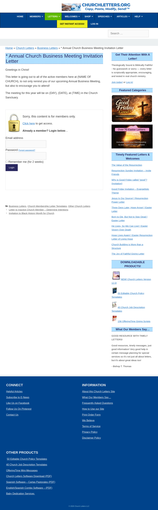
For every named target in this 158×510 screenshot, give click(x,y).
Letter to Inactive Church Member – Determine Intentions (38, 209)
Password (20, 150)
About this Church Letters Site (98, 391)
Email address (14, 138)
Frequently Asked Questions (97, 403)
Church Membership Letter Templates (47, 206)
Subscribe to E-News (17, 397)
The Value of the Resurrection (127, 165)
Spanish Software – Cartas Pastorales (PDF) (30, 482)
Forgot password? (27, 150)
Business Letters (47, 48)
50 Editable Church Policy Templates (27, 459)
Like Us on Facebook (17, 403)
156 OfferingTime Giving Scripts (134, 321)
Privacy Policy (90, 432)
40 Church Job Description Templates (26, 464)
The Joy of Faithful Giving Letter (128, 253)
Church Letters (25, 48)
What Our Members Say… (96, 397)
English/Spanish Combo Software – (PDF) (29, 488)
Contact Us (12, 414)
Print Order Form (91, 414)
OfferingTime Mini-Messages (22, 470)
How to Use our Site (93, 409)
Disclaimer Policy (91, 438)
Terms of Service (91, 426)
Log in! (129, 82)
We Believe (88, 420)
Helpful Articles (14, 391)
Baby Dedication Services (20, 493)
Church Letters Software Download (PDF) (29, 476)
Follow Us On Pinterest (18, 409)
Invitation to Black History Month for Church (31, 213)
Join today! (117, 82)
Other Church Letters (79, 206)
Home (9, 48)
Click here (29, 123)
